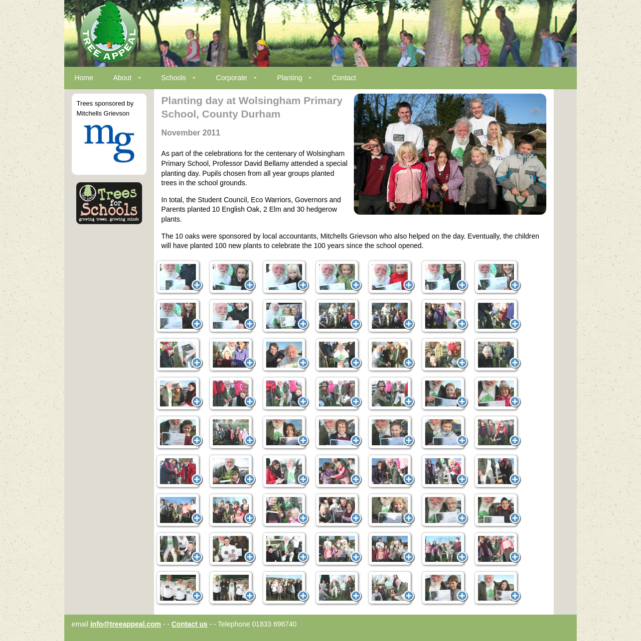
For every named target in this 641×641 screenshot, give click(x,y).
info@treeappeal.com (125, 624)
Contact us (189, 624)
